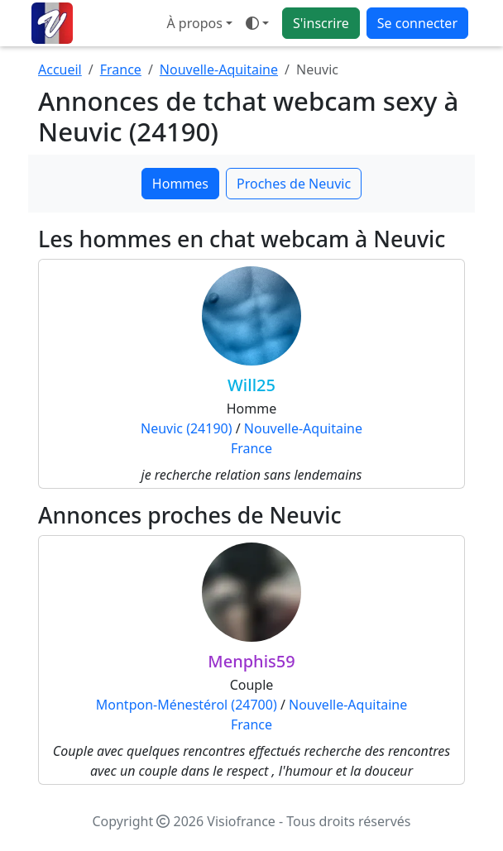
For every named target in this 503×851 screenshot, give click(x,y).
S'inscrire (321, 23)
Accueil (60, 69)
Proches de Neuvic (294, 184)
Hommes (180, 184)
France (120, 69)
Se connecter (417, 23)
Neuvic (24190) (186, 428)
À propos (194, 23)
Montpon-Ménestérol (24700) (186, 705)
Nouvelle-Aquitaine (219, 69)
